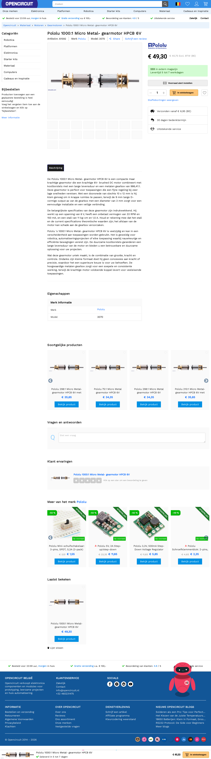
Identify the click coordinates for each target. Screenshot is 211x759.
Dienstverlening (118, 707)
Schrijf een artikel (116, 711)
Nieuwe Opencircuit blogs (175, 707)
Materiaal (164, 11)
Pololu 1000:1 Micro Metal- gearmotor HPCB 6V (102, 474)
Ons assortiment (65, 719)
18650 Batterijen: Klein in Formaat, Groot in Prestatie (181, 719)
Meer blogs (162, 726)
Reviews (60, 715)
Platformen (63, 11)
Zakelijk (193, 18)
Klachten (10, 726)
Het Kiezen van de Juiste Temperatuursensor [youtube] (181, 715)
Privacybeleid (13, 722)
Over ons (60, 711)
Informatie (13, 707)
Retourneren (12, 715)
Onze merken (10, 11)
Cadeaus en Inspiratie (195, 11)
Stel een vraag (68, 435)
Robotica (88, 11)
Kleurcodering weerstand (121, 719)
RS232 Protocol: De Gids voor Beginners (180, 722)
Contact (204, 18)
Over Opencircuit (68, 707)
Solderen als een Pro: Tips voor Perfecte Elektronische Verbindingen (181, 711)
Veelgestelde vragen (67, 726)
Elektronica (37, 11)
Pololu (96, 309)
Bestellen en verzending (19, 711)
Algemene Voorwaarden (19, 719)
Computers (140, 11)
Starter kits (113, 11)
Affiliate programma (117, 715)
